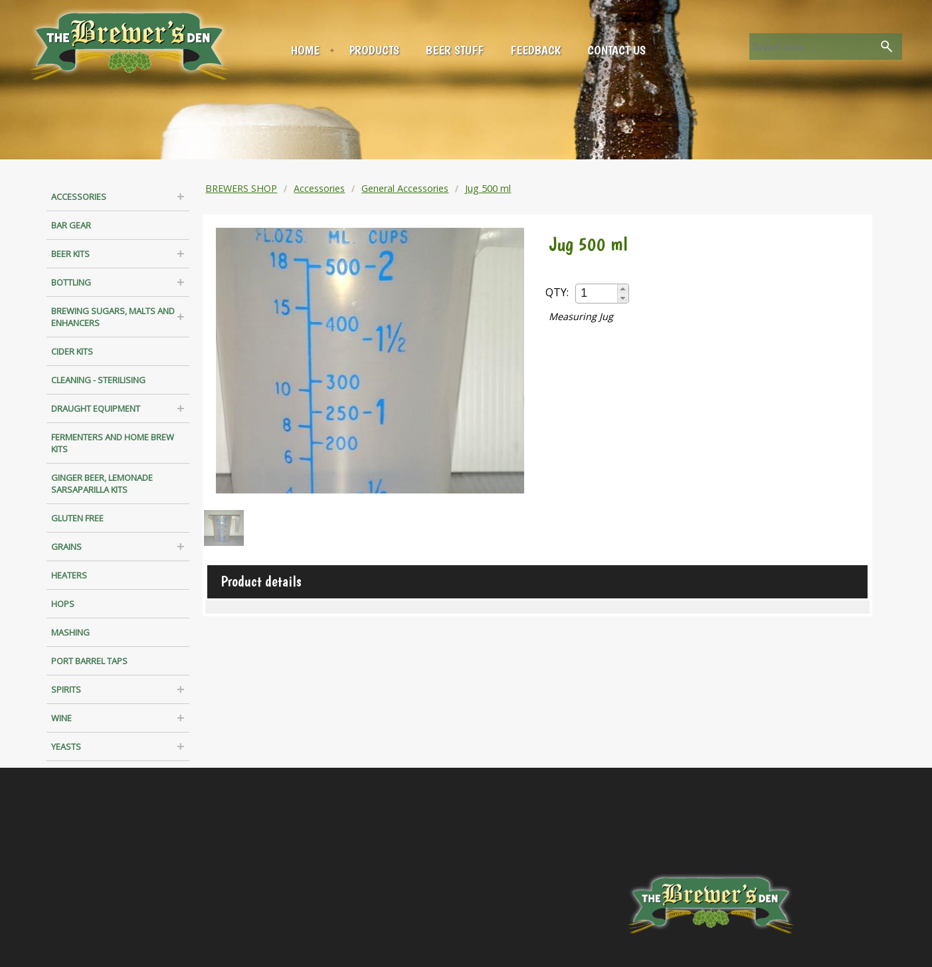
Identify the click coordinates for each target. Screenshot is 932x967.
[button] (622, 289)
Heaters (69, 575)
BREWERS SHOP (241, 188)
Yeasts (66, 746)
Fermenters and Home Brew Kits (112, 443)
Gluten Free (77, 518)
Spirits (66, 689)
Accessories (78, 197)
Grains (66, 547)
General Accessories (404, 188)
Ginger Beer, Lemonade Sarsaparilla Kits (102, 483)
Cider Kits (72, 351)
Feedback (535, 50)
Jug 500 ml (488, 188)
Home (305, 50)
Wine (61, 718)
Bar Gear (71, 225)
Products (374, 50)
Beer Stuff (455, 50)
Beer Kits (70, 254)
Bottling (71, 282)
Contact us (616, 50)
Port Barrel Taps (89, 661)
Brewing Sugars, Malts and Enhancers (113, 317)
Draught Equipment (95, 408)
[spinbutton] (597, 293)
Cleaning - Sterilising (98, 380)
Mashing (70, 632)
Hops (62, 604)
